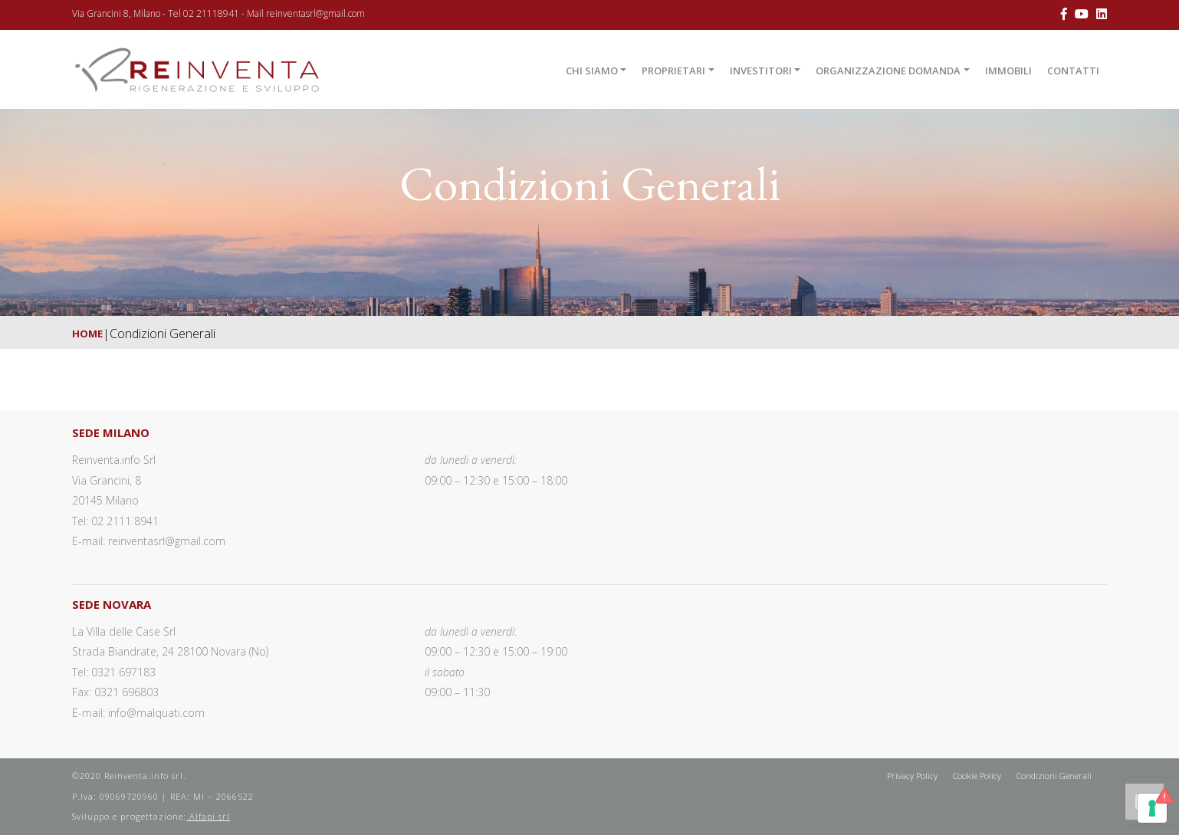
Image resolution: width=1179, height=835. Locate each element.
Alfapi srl (208, 816)
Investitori (761, 70)
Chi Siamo (592, 70)
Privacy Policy (912, 775)
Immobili (1008, 70)
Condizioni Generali (1054, 775)
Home (87, 333)
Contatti (1073, 70)
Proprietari (673, 70)
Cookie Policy (977, 775)
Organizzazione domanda (888, 70)
